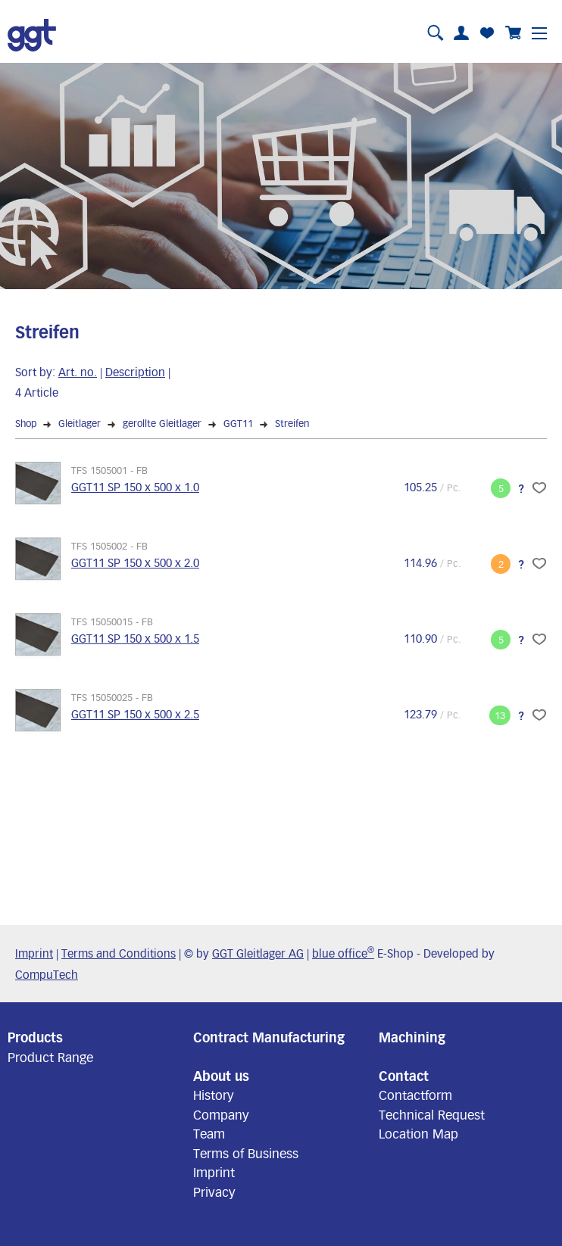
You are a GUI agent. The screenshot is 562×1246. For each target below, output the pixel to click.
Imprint (34, 953)
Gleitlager (79, 423)
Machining (412, 1037)
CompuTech (46, 974)
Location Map (418, 1133)
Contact (404, 1075)
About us (221, 1075)
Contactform (415, 1094)
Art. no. (77, 371)
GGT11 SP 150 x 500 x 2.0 (135, 562)
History (213, 1094)
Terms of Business (245, 1152)
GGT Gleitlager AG (258, 953)
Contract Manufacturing (269, 1037)
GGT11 (238, 423)
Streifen (292, 423)
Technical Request (432, 1114)
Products (35, 1037)
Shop (25, 423)
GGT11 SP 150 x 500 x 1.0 (135, 487)
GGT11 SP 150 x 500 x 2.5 (135, 714)
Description (135, 371)
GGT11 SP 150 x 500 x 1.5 (135, 638)
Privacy (214, 1191)
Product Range (50, 1056)
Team (209, 1133)
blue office (343, 953)
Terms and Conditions (118, 953)
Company (221, 1114)
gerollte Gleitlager (162, 423)
